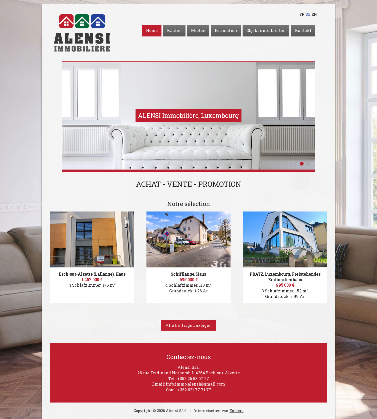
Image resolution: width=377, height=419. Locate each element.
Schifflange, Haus (188, 274)
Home (152, 30)
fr (302, 14)
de (308, 14)
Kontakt (303, 30)
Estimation (226, 30)
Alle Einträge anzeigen (188, 325)
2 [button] (308, 164)
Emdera (237, 410)
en (314, 14)
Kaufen (174, 30)
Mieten (198, 30)
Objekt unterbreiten (266, 30)
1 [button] (302, 164)
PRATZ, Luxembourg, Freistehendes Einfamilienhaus (285, 276)
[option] (188, 116)
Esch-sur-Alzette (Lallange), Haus (92, 274)
